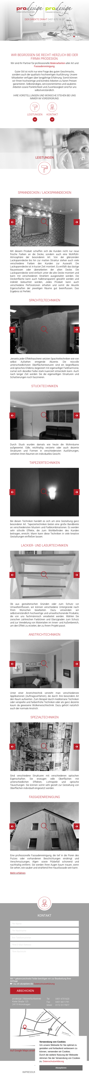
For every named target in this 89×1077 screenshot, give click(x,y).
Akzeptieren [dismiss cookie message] (60, 1068)
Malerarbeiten (57, 63)
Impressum (29, 1072)
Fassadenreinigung (44, 66)
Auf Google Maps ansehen (24, 1050)
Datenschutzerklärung (53, 1061)
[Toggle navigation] (44, 24)
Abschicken (25, 990)
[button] (74, 36)
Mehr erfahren (17, 873)
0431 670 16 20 (56, 19)
